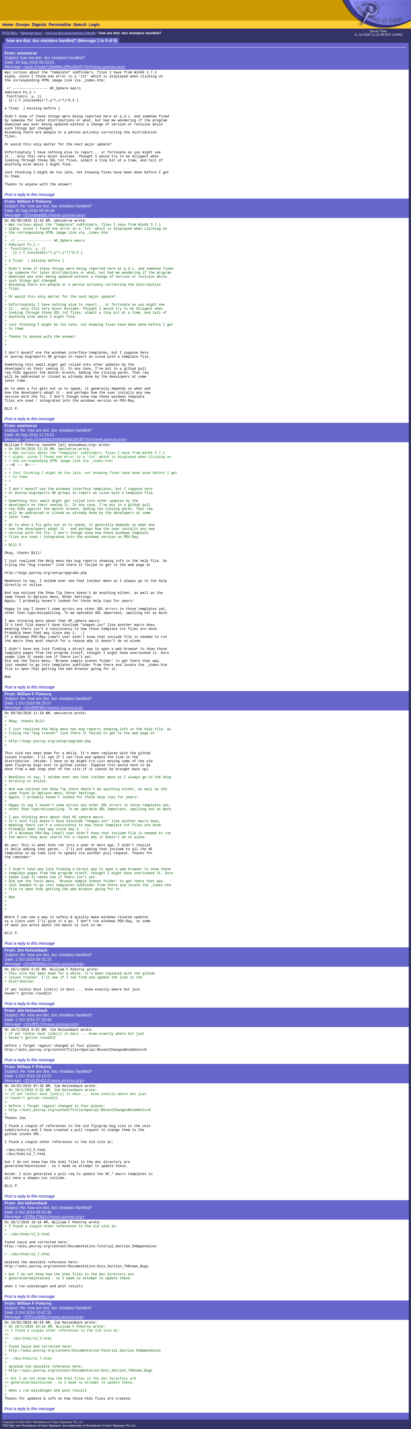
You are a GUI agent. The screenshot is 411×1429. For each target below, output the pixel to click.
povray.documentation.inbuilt (70, 33)
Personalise (60, 24)
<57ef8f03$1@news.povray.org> (53, 707)
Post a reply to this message (30, 194)
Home (7, 24)
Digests (39, 24)
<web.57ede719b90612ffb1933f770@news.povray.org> (74, 67)
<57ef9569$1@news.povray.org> (53, 964)
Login (94, 24)
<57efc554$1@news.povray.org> (53, 1080)
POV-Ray (9, 33)
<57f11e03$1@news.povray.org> (53, 1317)
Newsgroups (31, 33)
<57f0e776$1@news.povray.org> (53, 1216)
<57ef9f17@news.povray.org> (51, 1024)
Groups (22, 24)
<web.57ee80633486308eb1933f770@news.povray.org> (75, 439)
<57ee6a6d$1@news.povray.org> (54, 215)
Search (80, 24)
